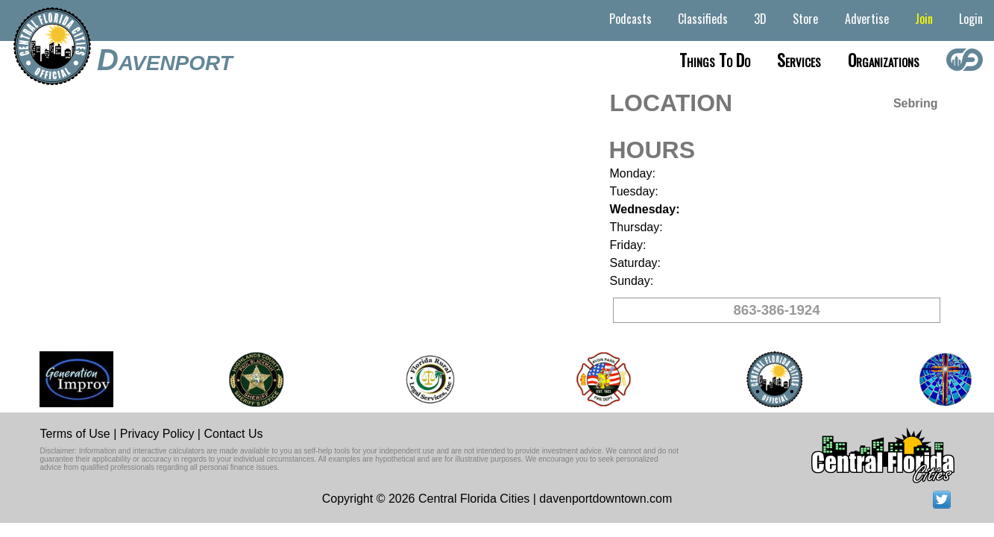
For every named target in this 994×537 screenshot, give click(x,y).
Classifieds (703, 19)
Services (799, 60)
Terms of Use (75, 433)
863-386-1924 (776, 310)
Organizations (883, 60)
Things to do (714, 60)
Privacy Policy (157, 433)
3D (760, 19)
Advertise (867, 19)
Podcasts (630, 19)
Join (924, 19)
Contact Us (233, 433)
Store (805, 19)
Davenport (165, 59)
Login (971, 19)
